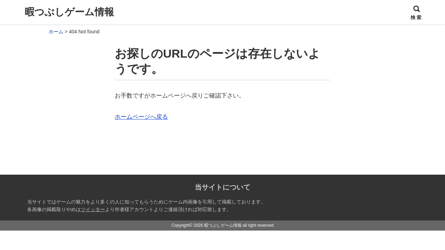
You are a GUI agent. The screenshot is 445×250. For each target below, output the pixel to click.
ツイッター (93, 209)
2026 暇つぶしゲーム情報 (218, 225)
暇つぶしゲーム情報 (69, 12)
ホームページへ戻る (141, 117)
